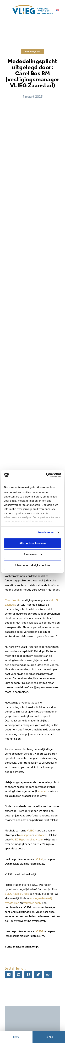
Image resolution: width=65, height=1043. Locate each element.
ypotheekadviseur (32, 839)
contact (43, 791)
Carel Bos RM (12, 600)
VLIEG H (16, 839)
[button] (9, 974)
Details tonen (46, 532)
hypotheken (12, 903)
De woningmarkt (33, 51)
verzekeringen (32, 903)
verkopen (40, 835)
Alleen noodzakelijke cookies (32, 565)
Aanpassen (33, 554)
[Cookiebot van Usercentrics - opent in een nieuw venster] (46, 475)
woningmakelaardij (40, 898)
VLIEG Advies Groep (17, 893)
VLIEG (30, 830)
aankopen (25, 835)
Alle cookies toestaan (32, 543)
